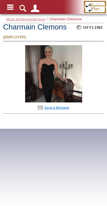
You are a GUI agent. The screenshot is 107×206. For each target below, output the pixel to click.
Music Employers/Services (25, 19)
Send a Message (56, 107)
